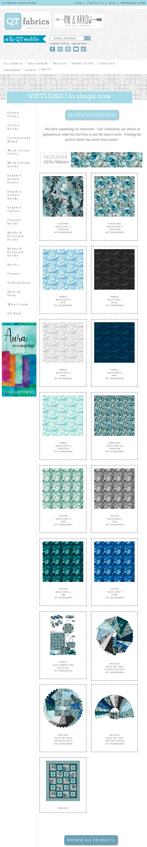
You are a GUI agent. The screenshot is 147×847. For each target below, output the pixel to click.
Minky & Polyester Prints (15, 236)
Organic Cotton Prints (14, 179)
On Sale (14, 313)
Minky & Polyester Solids (15, 252)
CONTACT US (95, 2)
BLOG (112, 2)
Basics (13, 264)
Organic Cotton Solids (14, 195)
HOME (78, 2)
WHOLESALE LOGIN (133, 2)
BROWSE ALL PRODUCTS (91, 840)
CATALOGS (106, 63)
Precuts (14, 273)
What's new (17, 304)
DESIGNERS (12, 70)
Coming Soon (19, 282)
